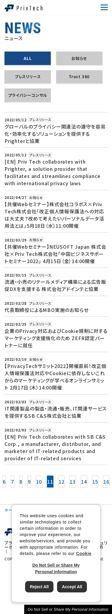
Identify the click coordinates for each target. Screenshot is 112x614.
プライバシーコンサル (27, 95)
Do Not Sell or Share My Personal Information (68, 609)
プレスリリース (28, 76)
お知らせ (79, 58)
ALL (28, 58)
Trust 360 (79, 76)
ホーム (9, 509)
